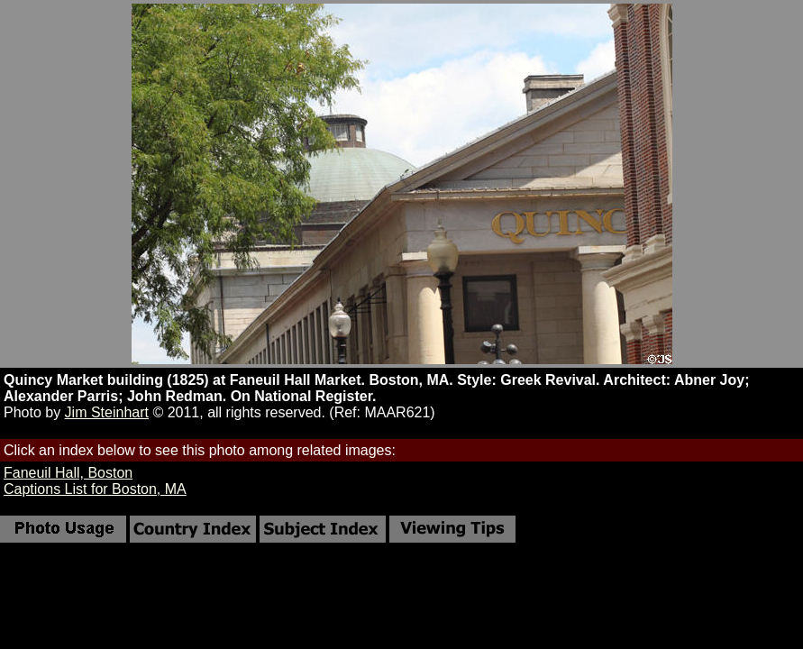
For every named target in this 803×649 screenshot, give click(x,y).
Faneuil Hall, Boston (68, 472)
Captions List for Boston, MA (95, 489)
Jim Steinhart (107, 412)
